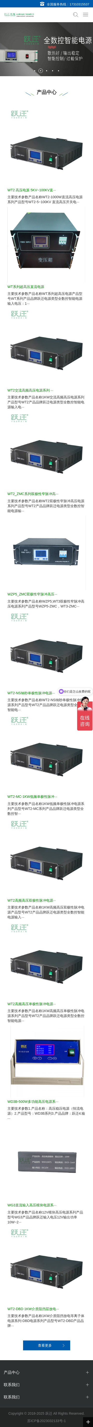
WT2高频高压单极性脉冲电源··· (31, 1004)
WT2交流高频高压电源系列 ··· (30, 390)
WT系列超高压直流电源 (25, 287)
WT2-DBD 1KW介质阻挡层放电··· (33, 1309)
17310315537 (79, 4)
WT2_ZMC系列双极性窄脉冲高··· (32, 494)
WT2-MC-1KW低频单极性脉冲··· (32, 797)
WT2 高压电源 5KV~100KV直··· (31, 190)
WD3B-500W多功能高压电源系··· (32, 1102)
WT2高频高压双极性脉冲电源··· (31, 900)
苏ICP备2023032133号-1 (46, 1421)
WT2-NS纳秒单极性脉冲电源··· (31, 693)
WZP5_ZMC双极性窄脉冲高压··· (32, 594)
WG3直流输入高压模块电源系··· (32, 1205)
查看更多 (45, 1345)
